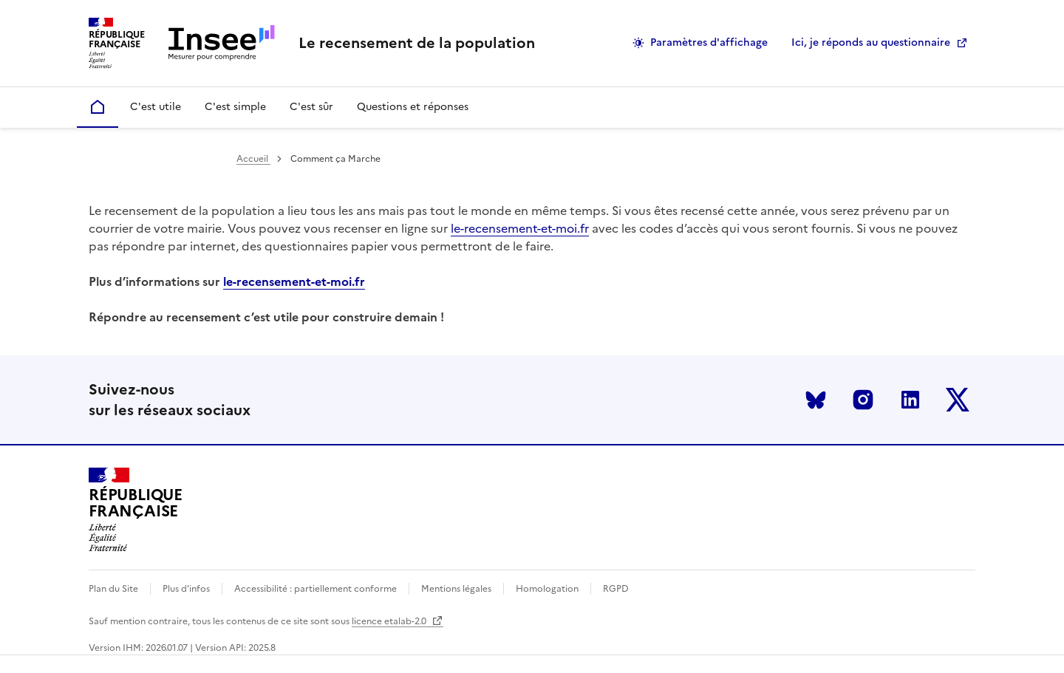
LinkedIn (910, 399)
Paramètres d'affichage (709, 42)
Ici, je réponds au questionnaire (870, 42)
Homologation (547, 588)
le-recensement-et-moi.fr (520, 228)
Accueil (253, 158)
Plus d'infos (186, 588)
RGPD (616, 588)
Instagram (863, 399)
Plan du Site (113, 588)
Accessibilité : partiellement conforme (315, 588)
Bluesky (815, 399)
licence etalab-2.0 (397, 621)
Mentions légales (456, 588)
